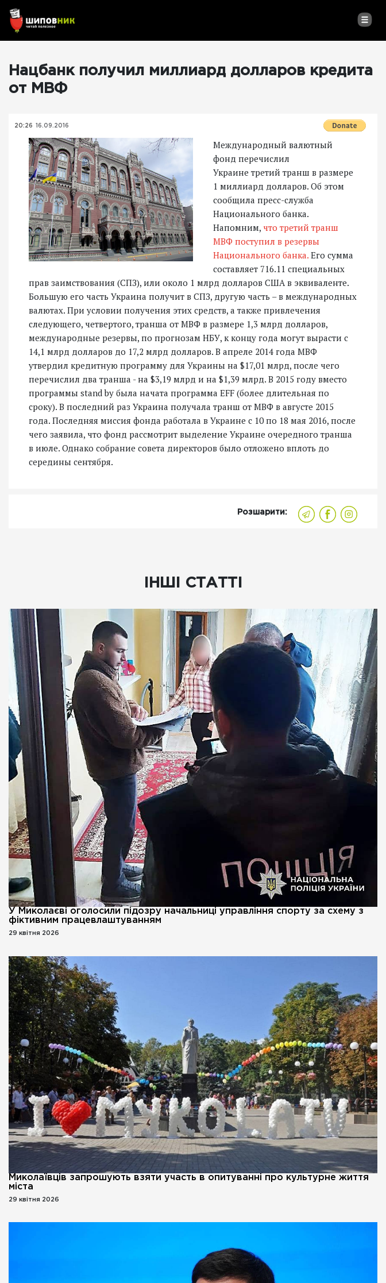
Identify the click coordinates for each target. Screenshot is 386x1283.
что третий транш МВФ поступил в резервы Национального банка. (275, 241)
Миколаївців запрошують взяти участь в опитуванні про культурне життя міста (189, 1182)
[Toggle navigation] (364, 19)
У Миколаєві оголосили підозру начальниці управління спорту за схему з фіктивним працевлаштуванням (186, 916)
